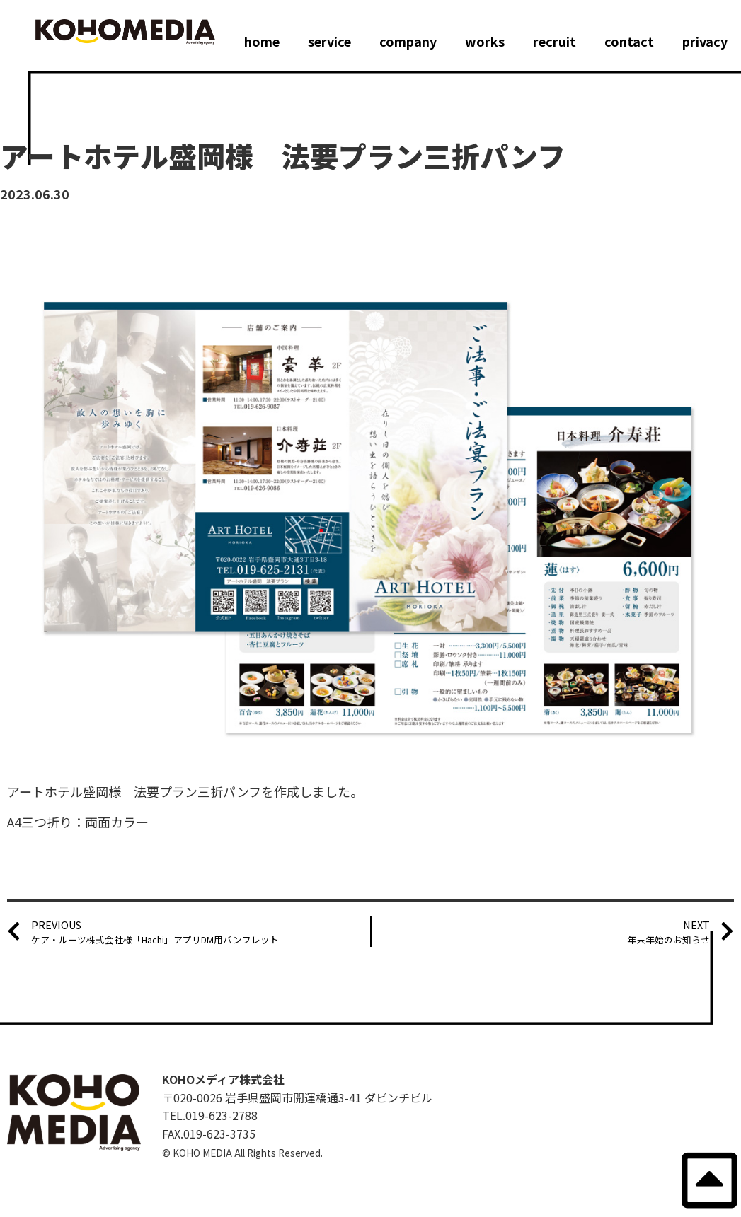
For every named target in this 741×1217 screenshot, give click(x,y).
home (262, 41)
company (408, 41)
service (329, 41)
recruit (554, 41)
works (485, 41)
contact (629, 41)
